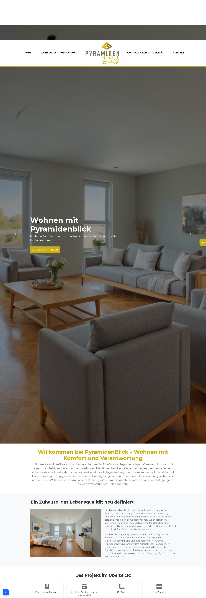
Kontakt (178, 52)
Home (28, 52)
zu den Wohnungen (45, 249)
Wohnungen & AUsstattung (59, 52)
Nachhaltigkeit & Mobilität (145, 52)
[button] (15, 234)
